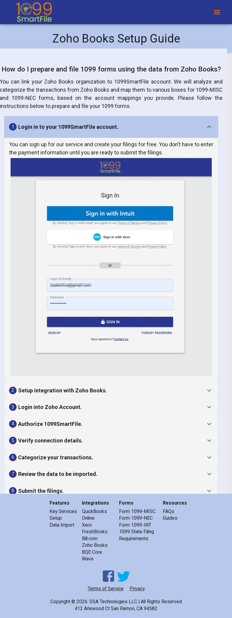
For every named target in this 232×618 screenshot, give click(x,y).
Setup (56, 518)
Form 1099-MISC (137, 511)
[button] (111, 127)
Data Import (62, 525)
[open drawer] (217, 12)
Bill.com (90, 538)
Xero (87, 525)
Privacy (137, 588)
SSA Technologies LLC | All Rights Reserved (135, 601)
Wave (88, 559)
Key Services (63, 511)
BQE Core (92, 552)
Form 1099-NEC (136, 518)
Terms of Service (106, 588)
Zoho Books (95, 545)
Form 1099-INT (135, 525)
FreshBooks (95, 531)
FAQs (168, 511)
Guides (170, 518)
